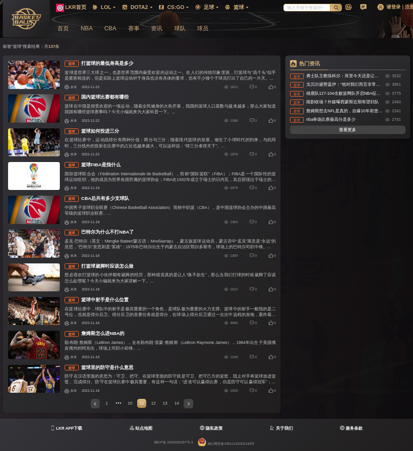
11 (142, 403)
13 (165, 403)
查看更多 (347, 129)
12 (153, 403)
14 (177, 403)
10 (130, 403)
